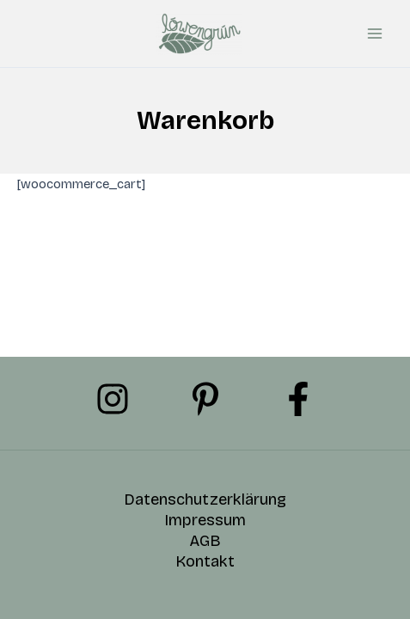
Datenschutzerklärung (205, 499)
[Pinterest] (205, 399)
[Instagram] (113, 399)
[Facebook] (298, 399)
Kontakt (205, 561)
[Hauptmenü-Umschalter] (375, 33)
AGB (205, 540)
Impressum (205, 520)
